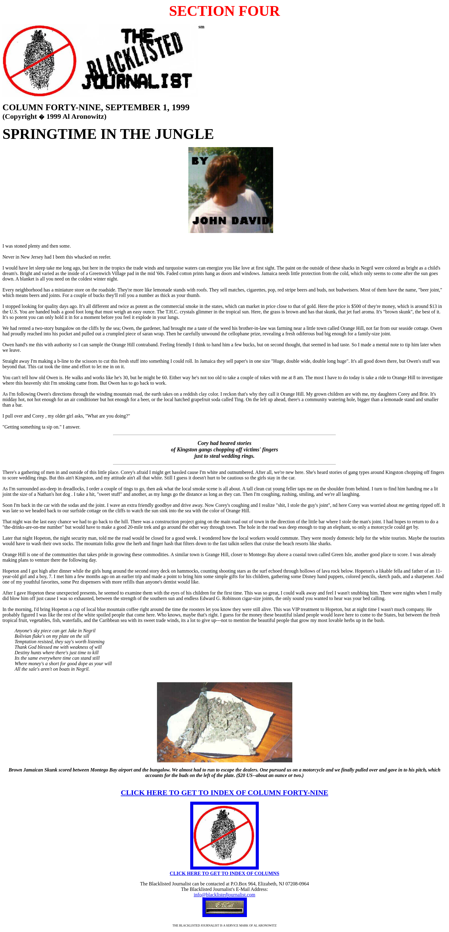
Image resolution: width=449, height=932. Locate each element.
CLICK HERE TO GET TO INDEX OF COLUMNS (224, 873)
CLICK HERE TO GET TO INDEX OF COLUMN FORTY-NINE (224, 792)
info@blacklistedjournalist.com (224, 894)
